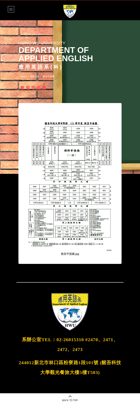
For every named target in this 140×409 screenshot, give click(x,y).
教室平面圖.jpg (70, 253)
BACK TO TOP (70, 400)
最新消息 (34, 76)
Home (23, 76)
